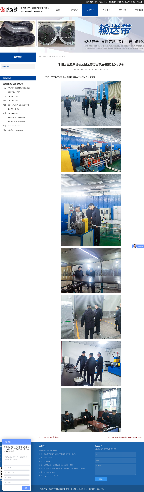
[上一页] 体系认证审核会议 (49, 437)
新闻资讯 (52, 56)
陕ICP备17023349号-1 (79, 489)
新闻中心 (90, 10)
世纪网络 (100, 489)
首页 (58, 10)
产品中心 (106, 10)
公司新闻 (5, 66)
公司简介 (74, 10)
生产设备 (123, 10)
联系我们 (139, 10)
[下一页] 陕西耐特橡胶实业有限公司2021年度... (125, 437)
